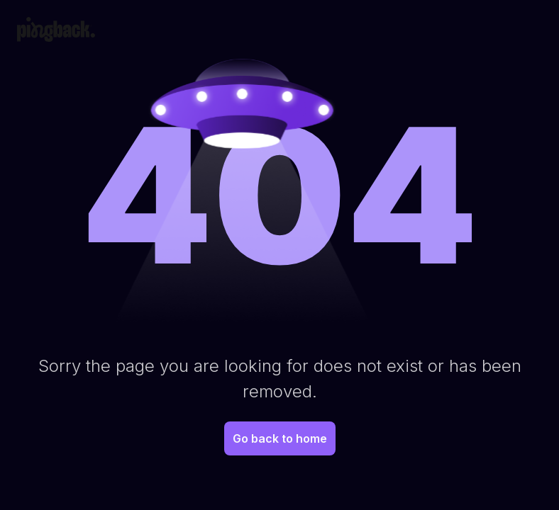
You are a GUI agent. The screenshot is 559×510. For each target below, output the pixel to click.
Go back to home (280, 438)
